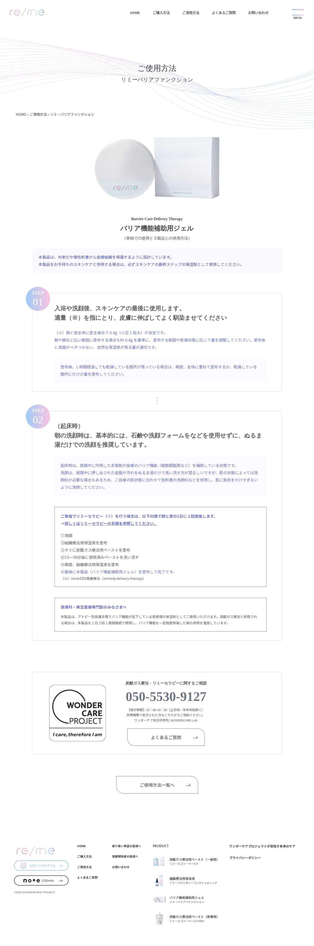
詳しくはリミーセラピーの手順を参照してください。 (111, 523)
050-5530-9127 (166, 696)
